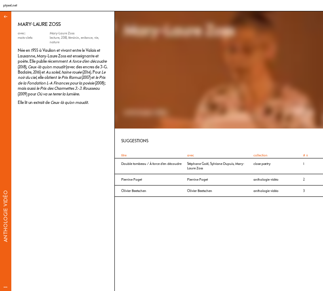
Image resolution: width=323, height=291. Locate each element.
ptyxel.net (10, 5)
